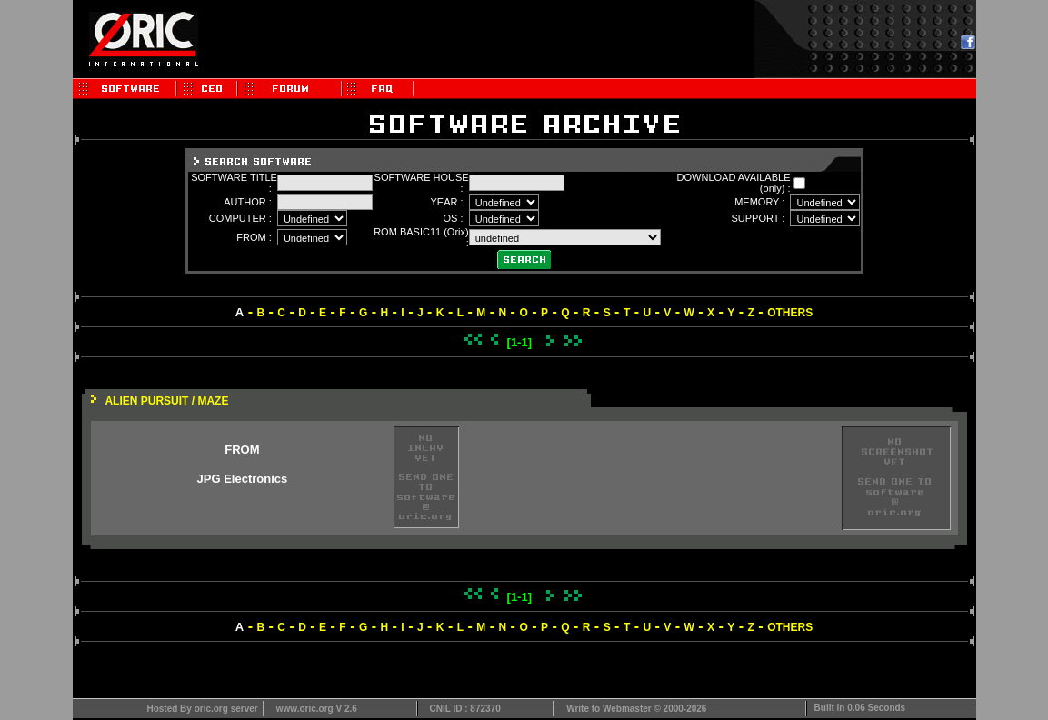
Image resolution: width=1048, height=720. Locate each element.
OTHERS (790, 312)
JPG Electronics (242, 478)
